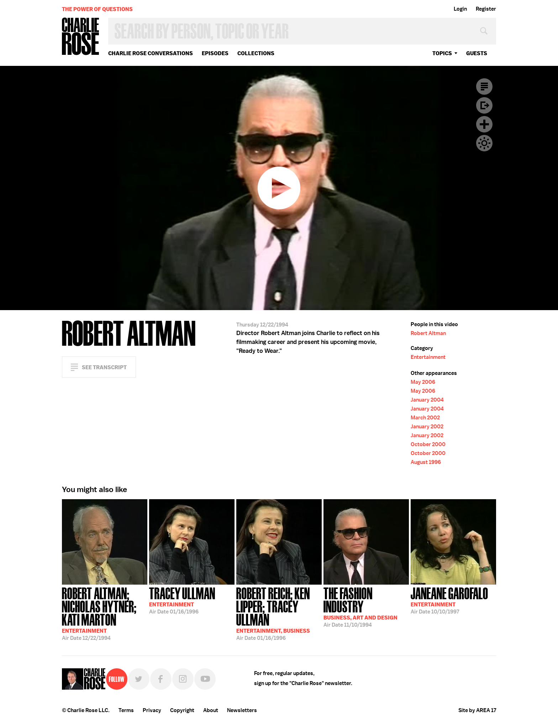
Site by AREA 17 (477, 710)
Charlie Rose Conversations (150, 53)
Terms (126, 710)
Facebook (161, 679)
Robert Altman (428, 333)
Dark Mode (484, 143)
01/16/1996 (182, 600)
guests (476, 53)
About (210, 710)
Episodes (215, 53)
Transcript (484, 86)
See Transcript (104, 367)
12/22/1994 (104, 613)
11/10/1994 (366, 606)
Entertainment (428, 357)
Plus (484, 124)
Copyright (182, 710)
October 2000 (428, 444)
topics (442, 53)
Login (460, 8)
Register (486, 8)
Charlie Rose (81, 36)
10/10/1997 (449, 600)
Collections (255, 53)
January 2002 (427, 426)
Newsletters (242, 710)
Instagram (183, 679)
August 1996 (426, 462)
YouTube (205, 679)
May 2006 (423, 382)
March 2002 (425, 417)
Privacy (152, 710)
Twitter (138, 679)
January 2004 (427, 399)
